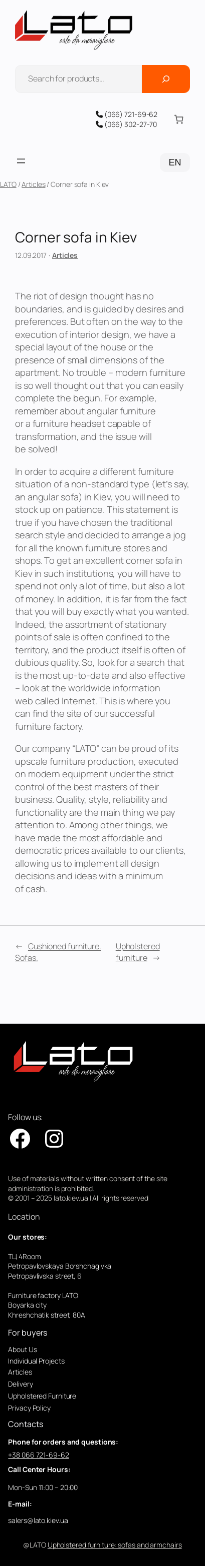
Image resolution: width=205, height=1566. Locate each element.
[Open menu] (21, 161)
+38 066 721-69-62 (38, 1455)
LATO (8, 184)
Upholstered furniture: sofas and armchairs (115, 1545)
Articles (33, 184)
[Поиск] (166, 79)
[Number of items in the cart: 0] (178, 119)
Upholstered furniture (138, 952)
